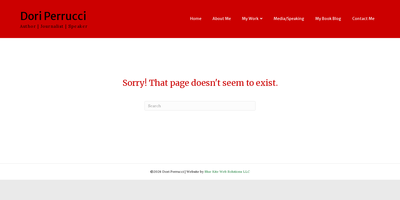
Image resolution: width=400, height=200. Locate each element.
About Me (221, 18)
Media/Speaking (289, 18)
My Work (250, 18)
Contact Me (363, 18)
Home (195, 18)
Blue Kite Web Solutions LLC (227, 171)
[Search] (200, 106)
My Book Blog (328, 18)
